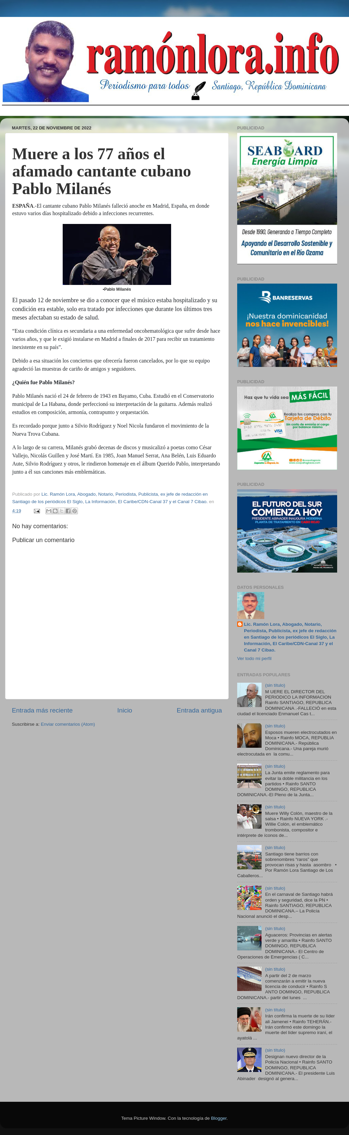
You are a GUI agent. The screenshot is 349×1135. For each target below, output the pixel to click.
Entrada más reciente (42, 710)
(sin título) (275, 685)
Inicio (124, 710)
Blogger (219, 1118)
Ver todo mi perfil (254, 658)
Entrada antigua (199, 710)
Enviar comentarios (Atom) (68, 724)
